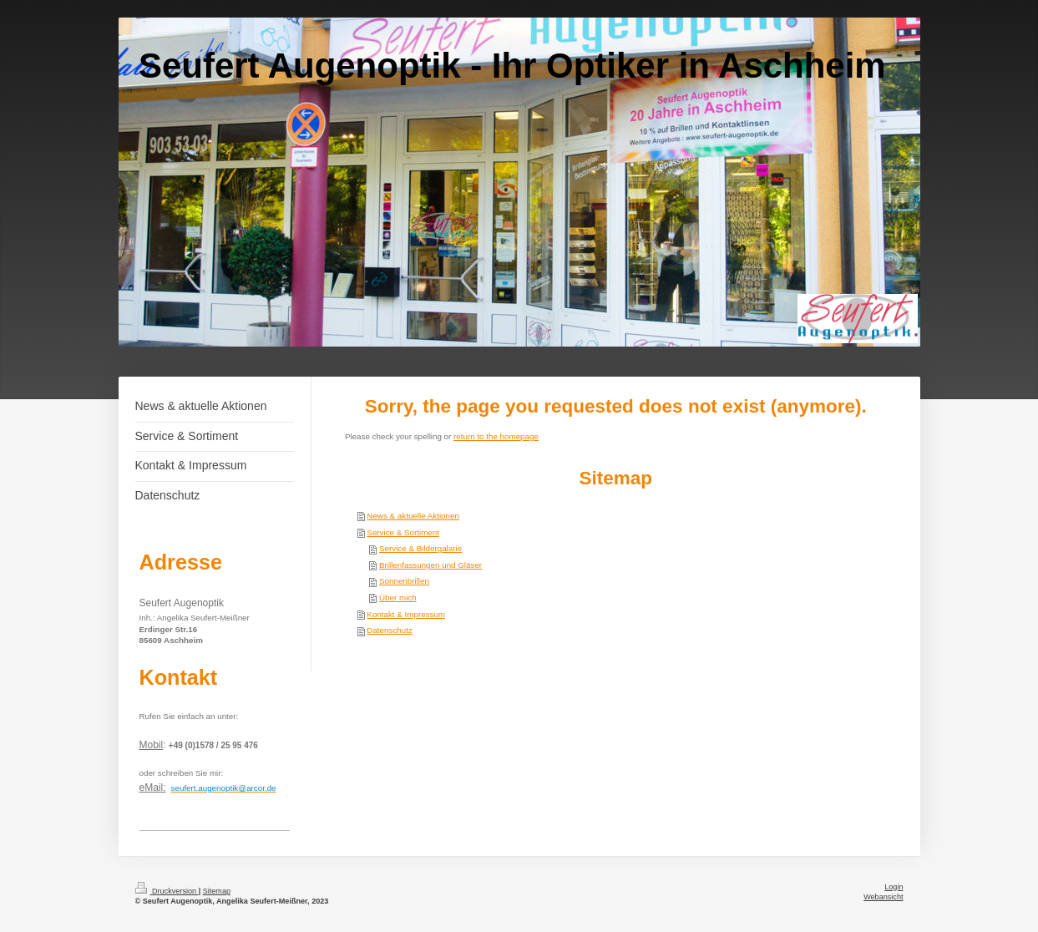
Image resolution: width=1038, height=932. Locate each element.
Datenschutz (389, 630)
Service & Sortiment (403, 532)
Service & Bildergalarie (420, 548)
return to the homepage (496, 436)
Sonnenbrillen (404, 580)
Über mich (398, 597)
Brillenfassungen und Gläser (430, 565)
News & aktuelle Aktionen (413, 515)
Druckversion (167, 891)
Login (893, 887)
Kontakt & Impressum (406, 614)
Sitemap (216, 891)
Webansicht (883, 897)
